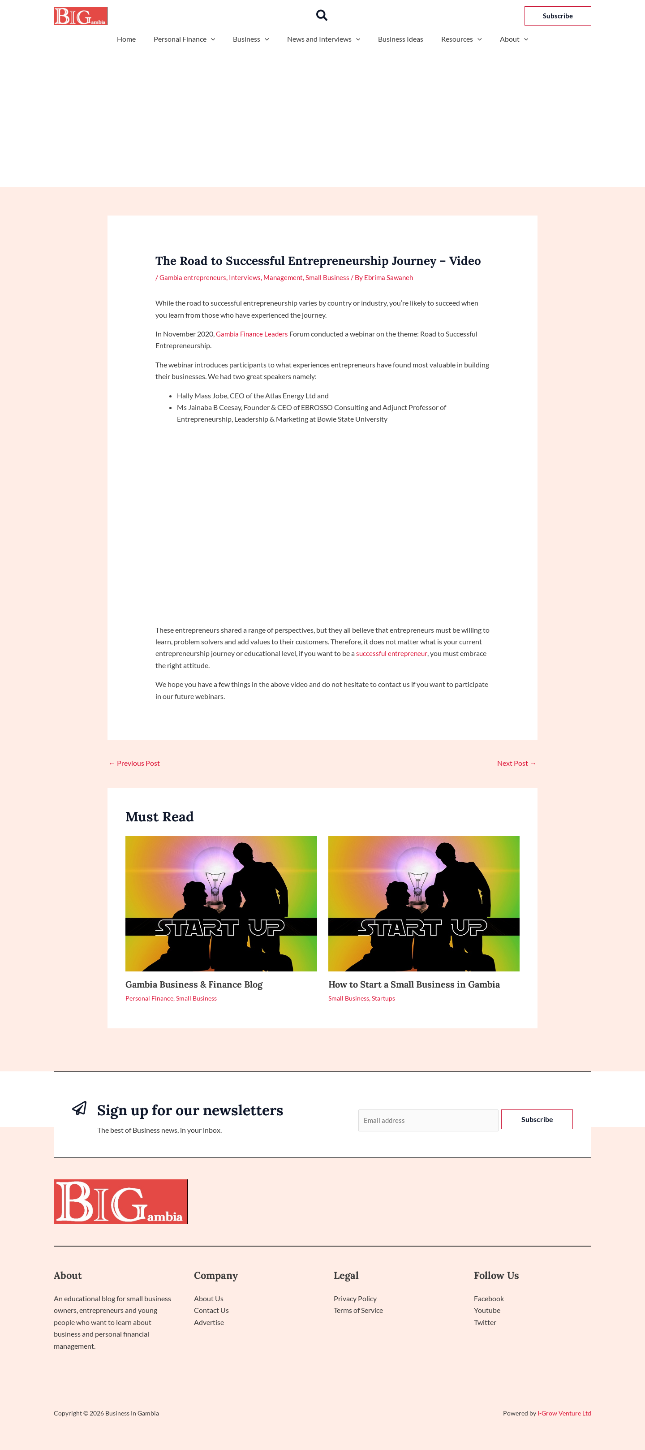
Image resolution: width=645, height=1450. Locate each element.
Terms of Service (358, 1311)
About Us (209, 1299)
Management (288, 277)
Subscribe (537, 1119)
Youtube (487, 1311)
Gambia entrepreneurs (194, 277)
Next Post (517, 763)
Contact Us (211, 1311)
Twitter (485, 1323)
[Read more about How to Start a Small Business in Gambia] (424, 902)
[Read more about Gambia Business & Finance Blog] (221, 902)
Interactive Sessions (551, 1203)
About (503, 39)
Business (254, 39)
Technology (451, 1203)
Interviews (248, 277)
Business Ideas (397, 39)
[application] (218, 39)
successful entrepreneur (393, 653)
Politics (495, 1203)
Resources (454, 39)
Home (137, 39)
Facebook (489, 1299)
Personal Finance (192, 39)
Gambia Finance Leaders (253, 333)
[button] (322, 16)
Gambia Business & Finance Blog (193, 983)
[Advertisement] (322, 113)
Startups (383, 997)
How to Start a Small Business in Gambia (414, 983)
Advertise (209, 1323)
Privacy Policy (355, 1299)
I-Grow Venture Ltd (564, 1414)
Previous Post (134, 763)
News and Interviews (324, 39)
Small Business (334, 277)
